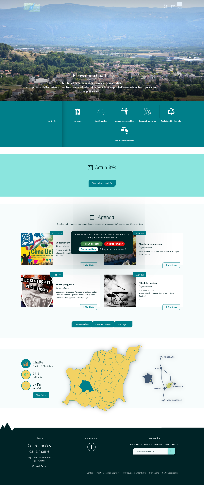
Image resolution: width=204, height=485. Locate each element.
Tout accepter (91, 243)
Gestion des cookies (170, 472)
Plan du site (154, 472)
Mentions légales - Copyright (108, 472)
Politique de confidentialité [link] (113, 249)
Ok (171, 451)
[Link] (88, 265)
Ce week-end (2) (79, 324)
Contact (90, 472)
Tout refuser (114, 243)
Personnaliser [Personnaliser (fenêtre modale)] (88, 249)
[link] (173, 6)
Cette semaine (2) (103, 324)
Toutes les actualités (102, 183)
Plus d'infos (41, 396)
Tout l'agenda (125, 324)
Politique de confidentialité (134, 472)
